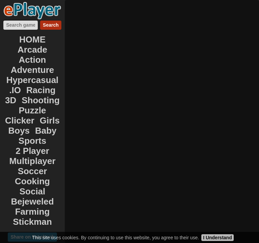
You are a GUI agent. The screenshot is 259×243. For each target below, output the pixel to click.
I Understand (217, 237)
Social (33, 191)
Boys (19, 131)
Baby (46, 131)
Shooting (41, 100)
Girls (50, 120)
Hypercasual (32, 80)
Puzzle (32, 110)
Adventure (32, 70)
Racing (41, 90)
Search (51, 25)
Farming (32, 212)
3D (10, 100)
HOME (32, 39)
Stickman (32, 222)
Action (32, 60)
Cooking (32, 181)
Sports (32, 141)
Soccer (32, 171)
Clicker (19, 120)
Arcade (32, 50)
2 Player (32, 151)
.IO (15, 90)
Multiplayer (32, 161)
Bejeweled (32, 201)
